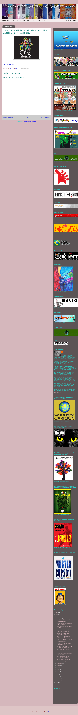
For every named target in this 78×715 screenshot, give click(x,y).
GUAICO (65, 352)
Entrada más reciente (9, 117)
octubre (59, 618)
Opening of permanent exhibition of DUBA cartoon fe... (64, 627)
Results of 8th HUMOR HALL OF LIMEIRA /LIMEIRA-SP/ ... (64, 647)
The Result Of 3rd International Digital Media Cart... (64, 637)
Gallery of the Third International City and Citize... (64, 640)
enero (58, 680)
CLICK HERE (9, 64)
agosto (58, 665)
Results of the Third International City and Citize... (64, 620)
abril (58, 674)
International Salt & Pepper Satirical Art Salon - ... (63, 634)
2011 (57, 682)
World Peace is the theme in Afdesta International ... (63, 657)
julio (58, 667)
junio (58, 669)
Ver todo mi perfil (58, 392)
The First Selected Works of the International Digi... (64, 660)
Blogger (50, 711)
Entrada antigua (45, 117)
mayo (58, 671)
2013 (57, 612)
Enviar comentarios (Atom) (30, 121)
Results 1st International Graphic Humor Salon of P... (64, 624)
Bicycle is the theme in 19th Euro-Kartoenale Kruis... (64, 650)
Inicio (28, 117)
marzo (58, 676)
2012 (57, 614)
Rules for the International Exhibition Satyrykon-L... (63, 630)
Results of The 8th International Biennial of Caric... (64, 644)
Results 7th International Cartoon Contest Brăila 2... (64, 654)
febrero (59, 678)
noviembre (59, 616)
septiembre (59, 663)
